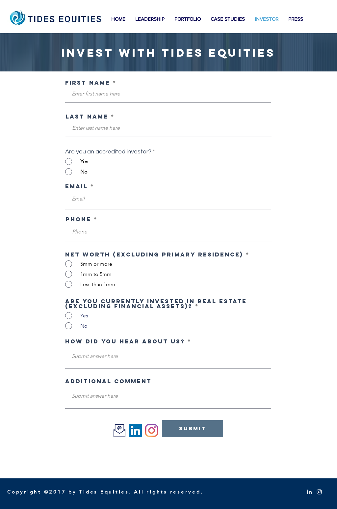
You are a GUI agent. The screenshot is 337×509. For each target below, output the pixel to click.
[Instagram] (151, 430)
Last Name (86, 116)
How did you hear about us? (125, 341)
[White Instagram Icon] (319, 492)
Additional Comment (108, 381)
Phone (78, 219)
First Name (87, 82)
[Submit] (192, 428)
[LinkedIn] (135, 430)
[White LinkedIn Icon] (309, 492)
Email (76, 186)
